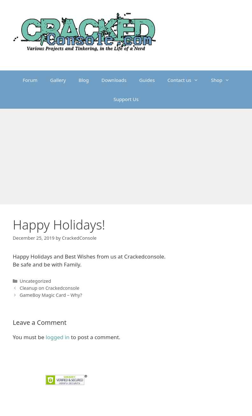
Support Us (126, 99)
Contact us (186, 80)
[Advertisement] (126, 156)
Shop (223, 80)
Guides (147, 80)
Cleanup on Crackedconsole (50, 288)
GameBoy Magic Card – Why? (51, 295)
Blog (84, 80)
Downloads (114, 80)
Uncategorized (35, 281)
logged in (58, 337)
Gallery (58, 80)
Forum (30, 80)
